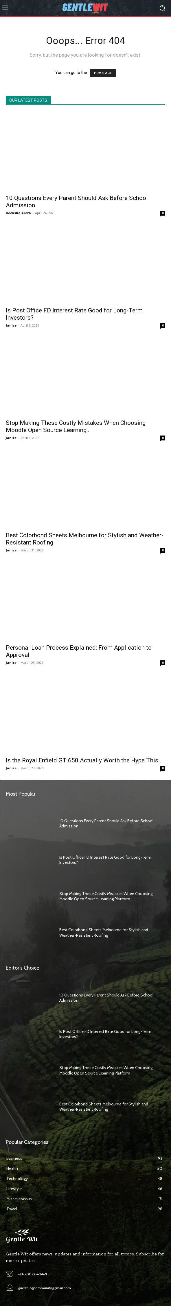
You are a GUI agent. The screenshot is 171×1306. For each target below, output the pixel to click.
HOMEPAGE (102, 73)
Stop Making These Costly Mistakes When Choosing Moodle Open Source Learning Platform (105, 896)
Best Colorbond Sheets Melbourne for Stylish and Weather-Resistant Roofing (103, 932)
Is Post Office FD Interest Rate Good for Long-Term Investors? (105, 1034)
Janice (11, 325)
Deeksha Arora (18, 213)
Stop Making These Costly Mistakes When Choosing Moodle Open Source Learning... (76, 426)
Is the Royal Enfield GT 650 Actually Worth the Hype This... (84, 760)
